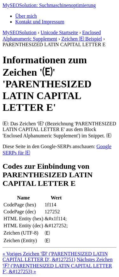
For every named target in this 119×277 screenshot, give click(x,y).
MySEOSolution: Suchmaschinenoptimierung (49, 5)
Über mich (26, 16)
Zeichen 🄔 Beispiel (81, 38)
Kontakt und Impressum (39, 21)
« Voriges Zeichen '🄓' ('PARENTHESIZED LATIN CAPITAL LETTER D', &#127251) (55, 256)
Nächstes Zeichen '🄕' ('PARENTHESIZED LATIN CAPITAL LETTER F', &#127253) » (58, 265)
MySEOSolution (19, 32)
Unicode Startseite (59, 32)
